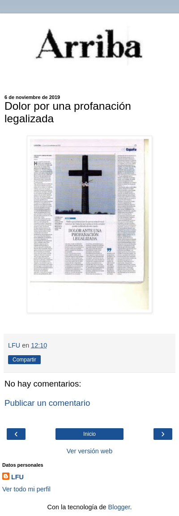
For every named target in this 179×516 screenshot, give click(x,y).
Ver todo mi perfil (26, 489)
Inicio (89, 434)
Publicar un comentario (47, 403)
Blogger (119, 507)
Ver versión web (89, 451)
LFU (17, 477)
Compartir (24, 360)
